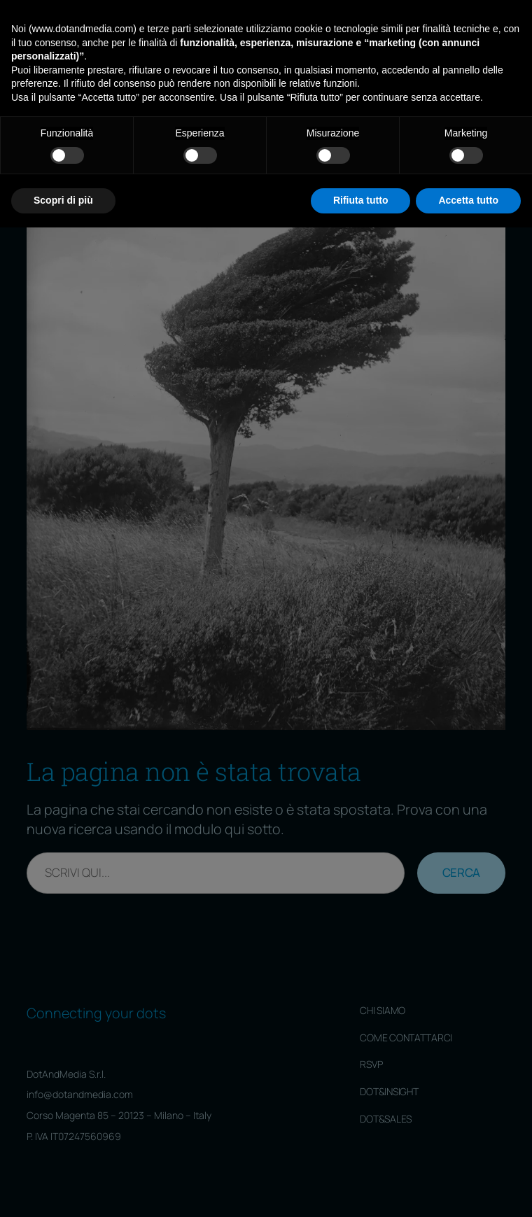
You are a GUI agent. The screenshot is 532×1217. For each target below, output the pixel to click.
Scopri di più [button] (63, 1189)
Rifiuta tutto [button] (360, 1189)
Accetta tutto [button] (468, 1189)
